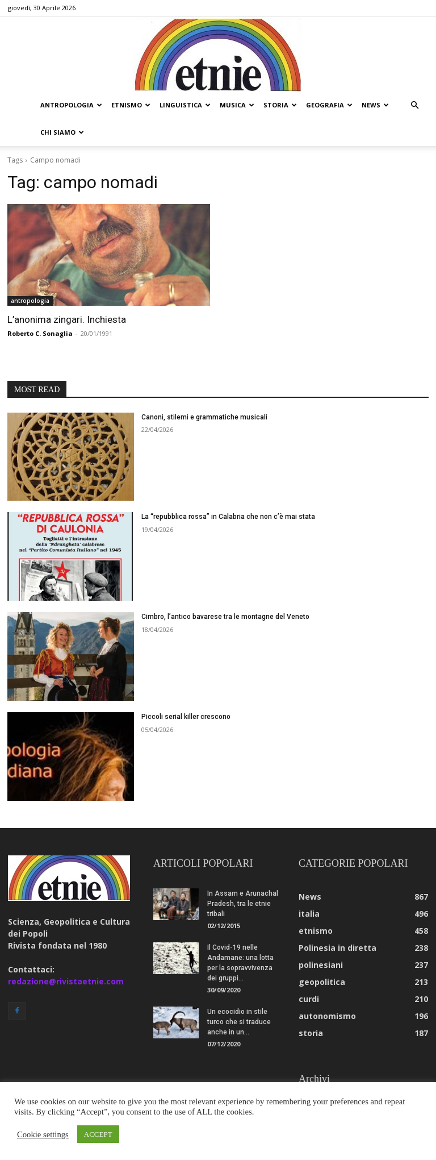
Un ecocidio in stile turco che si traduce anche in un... (239, 1022)
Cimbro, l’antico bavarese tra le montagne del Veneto (225, 617)
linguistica (185, 105)
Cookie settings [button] (43, 1134)
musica (237, 105)
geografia (329, 105)
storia (280, 105)
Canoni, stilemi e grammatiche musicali (204, 417)
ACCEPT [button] (98, 1134)
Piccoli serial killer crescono (185, 717)
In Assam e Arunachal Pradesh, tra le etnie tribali (242, 903)
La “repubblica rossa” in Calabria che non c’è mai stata (228, 517)
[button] (414, 105)
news (375, 105)
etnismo (130, 105)
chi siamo (62, 132)
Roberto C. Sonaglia (40, 333)
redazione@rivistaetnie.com (66, 981)
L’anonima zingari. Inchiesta (66, 319)
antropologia (71, 105)
